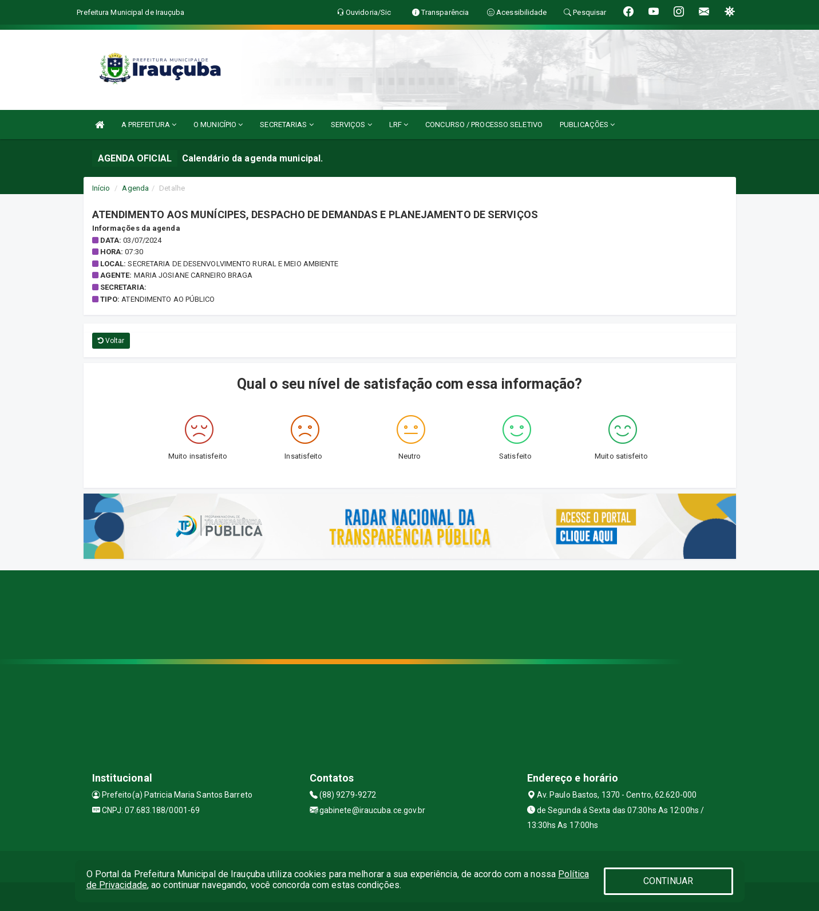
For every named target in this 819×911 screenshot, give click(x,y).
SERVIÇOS (351, 124)
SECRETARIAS (286, 124)
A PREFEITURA (148, 124)
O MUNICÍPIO (218, 124)
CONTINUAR (668, 880)
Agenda (135, 188)
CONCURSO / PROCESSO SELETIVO (484, 124)
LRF (399, 124)
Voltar (111, 341)
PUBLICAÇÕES (587, 124)
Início (101, 188)
